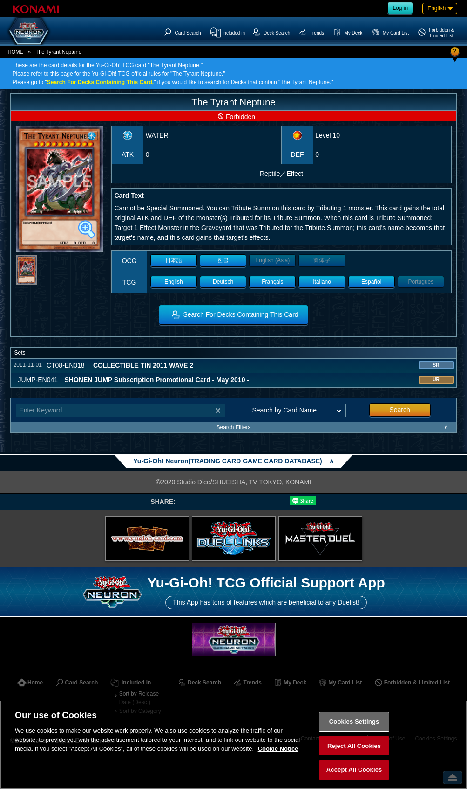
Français (272, 282)
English (173, 282)
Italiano (322, 282)
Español (371, 282)
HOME (16, 52)
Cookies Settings (354, 721)
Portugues (421, 282)
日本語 (173, 260)
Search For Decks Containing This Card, (100, 82)
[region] (233, 744)
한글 (223, 260)
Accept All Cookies (354, 769)
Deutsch (223, 282)
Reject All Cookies (354, 745)
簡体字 (321, 260)
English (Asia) (272, 260)
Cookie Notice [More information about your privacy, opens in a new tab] (278, 748)
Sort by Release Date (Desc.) (139, 698)
